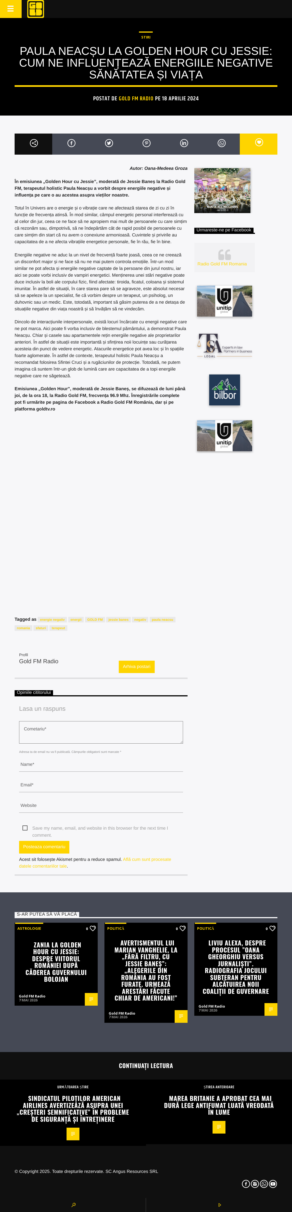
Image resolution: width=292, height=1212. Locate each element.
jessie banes (118, 620)
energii (75, 620)
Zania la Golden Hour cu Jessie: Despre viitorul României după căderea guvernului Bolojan (56, 962)
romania (23, 628)
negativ (140, 620)
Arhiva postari (136, 666)
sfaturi (41, 628)
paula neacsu (162, 620)
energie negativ (52, 620)
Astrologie (29, 928)
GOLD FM (95, 620)
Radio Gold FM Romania (222, 264)
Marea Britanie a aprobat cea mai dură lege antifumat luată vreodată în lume (219, 1104)
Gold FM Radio (136, 98)
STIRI (145, 37)
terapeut (58, 628)
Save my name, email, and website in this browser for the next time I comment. (100, 829)
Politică (115, 928)
